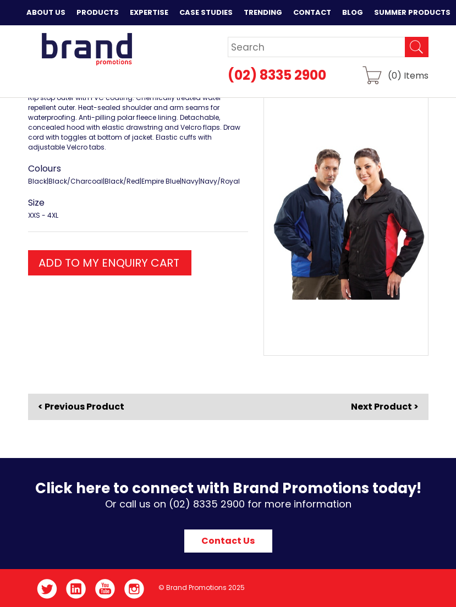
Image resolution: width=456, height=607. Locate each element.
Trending (263, 12)
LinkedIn (76, 589)
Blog (352, 12)
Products (97, 12)
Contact (312, 12)
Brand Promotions (86, 49)
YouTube (105, 589)
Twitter (47, 589)
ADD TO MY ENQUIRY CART (109, 263)
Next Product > (385, 406)
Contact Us (228, 540)
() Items (408, 75)
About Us (45, 12)
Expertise (149, 12)
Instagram (134, 589)
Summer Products (412, 12)
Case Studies (206, 12)
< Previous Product (81, 407)
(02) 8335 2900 (277, 75)
